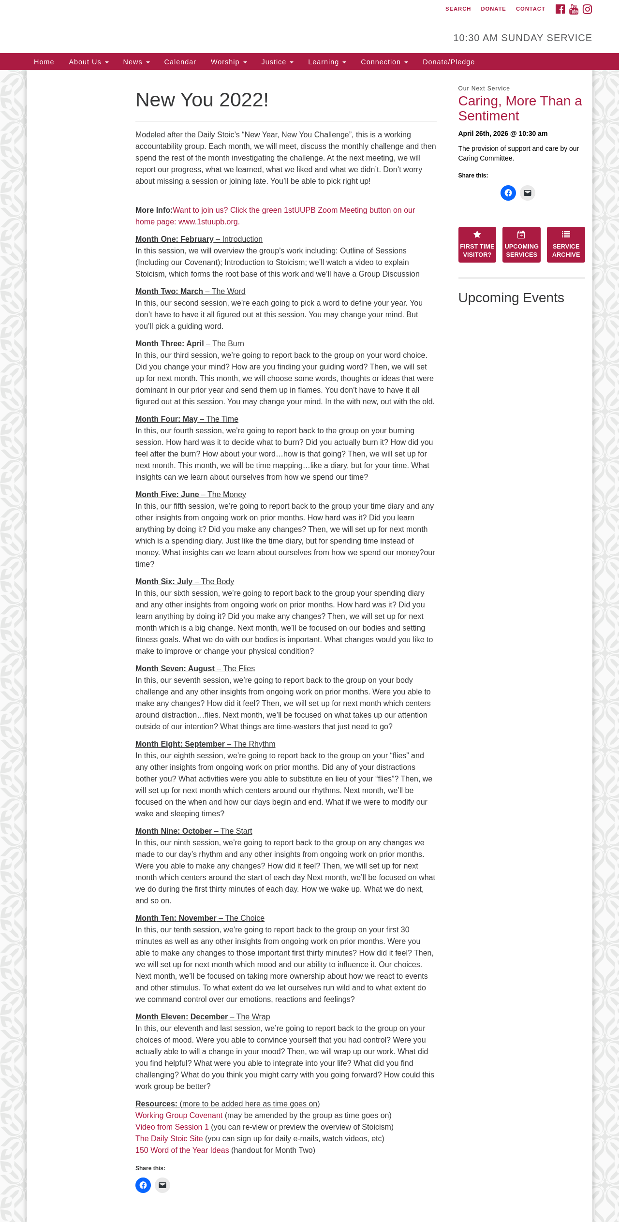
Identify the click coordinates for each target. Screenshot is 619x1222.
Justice (278, 62)
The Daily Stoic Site (169, 1138)
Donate (493, 9)
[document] (309, 646)
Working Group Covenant (178, 1115)
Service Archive (566, 244)
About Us (88, 62)
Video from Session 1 (172, 1127)
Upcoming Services (522, 244)
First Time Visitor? (477, 244)
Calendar (180, 62)
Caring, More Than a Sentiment (520, 108)
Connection (384, 62)
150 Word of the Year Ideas (182, 1150)
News (136, 62)
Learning (327, 62)
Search (458, 9)
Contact (530, 9)
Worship (229, 62)
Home (44, 62)
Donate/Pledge (449, 62)
